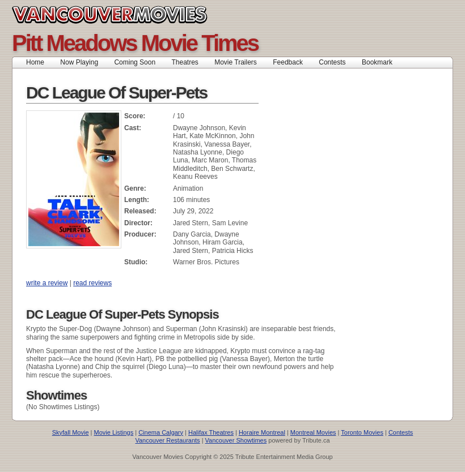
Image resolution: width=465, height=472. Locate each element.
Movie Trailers (235, 62)
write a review (46, 283)
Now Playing (79, 62)
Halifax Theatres (211, 432)
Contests (332, 62)
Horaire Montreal (262, 432)
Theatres (184, 62)
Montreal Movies (313, 432)
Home (35, 62)
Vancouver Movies (122, 14)
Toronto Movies (362, 432)
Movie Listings (113, 432)
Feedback (288, 62)
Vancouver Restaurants (167, 440)
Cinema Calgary (160, 432)
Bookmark (381, 62)
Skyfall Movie (70, 432)
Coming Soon (134, 62)
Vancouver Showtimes (236, 440)
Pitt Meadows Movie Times (135, 43)
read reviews (92, 283)
